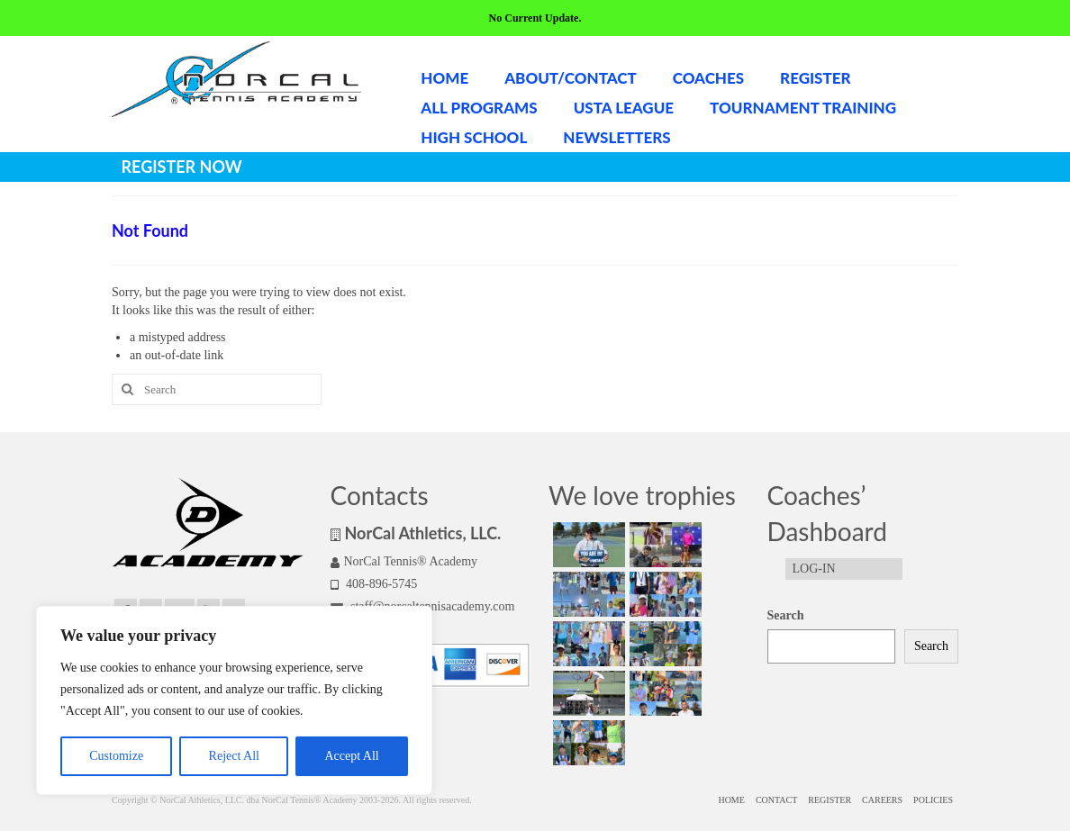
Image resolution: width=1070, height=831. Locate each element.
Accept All (351, 756)
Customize (116, 756)
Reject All (234, 756)
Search (785, 615)
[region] (234, 700)
